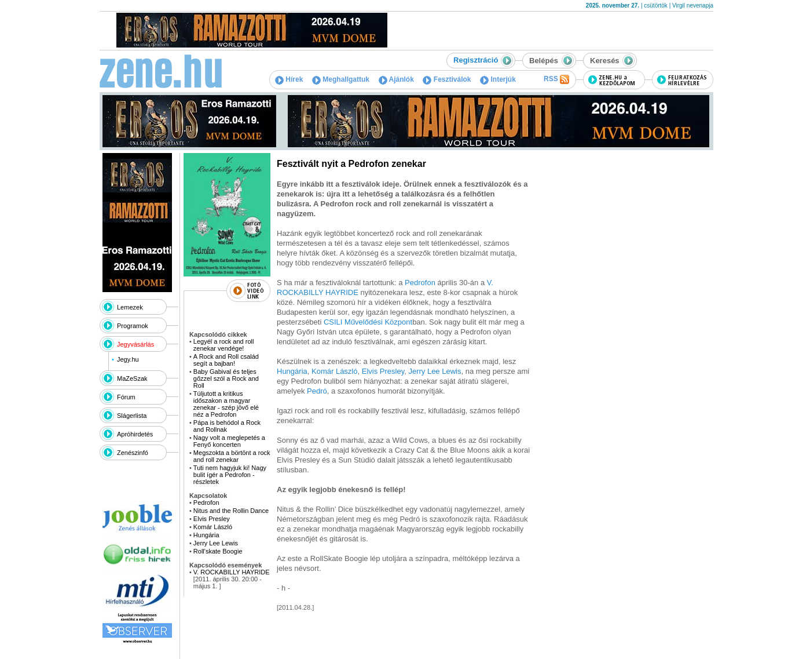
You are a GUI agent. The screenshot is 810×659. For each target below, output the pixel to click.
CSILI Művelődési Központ (368, 322)
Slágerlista (131, 415)
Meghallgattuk (340, 79)
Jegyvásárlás (135, 344)
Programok (132, 325)
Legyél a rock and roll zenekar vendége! (223, 345)
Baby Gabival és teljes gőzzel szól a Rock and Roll (226, 378)
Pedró (317, 391)
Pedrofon (206, 502)
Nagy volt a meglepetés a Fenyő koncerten (229, 441)
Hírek (289, 79)
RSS (556, 79)
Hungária (206, 534)
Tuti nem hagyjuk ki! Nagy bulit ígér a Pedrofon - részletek (229, 474)
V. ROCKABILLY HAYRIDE (231, 572)
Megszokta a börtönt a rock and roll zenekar (231, 456)
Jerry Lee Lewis (215, 543)
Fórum (126, 397)
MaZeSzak (132, 378)
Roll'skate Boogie (218, 551)
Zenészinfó (132, 452)
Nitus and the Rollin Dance (231, 510)
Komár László (212, 526)
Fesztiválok (447, 79)
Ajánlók (396, 79)
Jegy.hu (128, 359)
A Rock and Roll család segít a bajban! (226, 360)
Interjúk (498, 79)
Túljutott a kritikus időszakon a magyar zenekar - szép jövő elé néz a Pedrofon (226, 404)
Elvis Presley (211, 518)
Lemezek (130, 307)
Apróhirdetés (135, 434)
